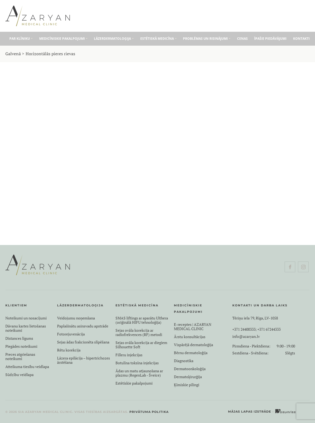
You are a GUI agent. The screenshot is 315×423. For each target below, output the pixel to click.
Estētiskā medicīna (157, 38)
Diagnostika (183, 360)
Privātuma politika (149, 412)
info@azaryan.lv (246, 336)
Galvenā (13, 53)
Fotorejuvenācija (71, 334)
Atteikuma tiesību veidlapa (27, 366)
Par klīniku (19, 38)
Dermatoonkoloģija (190, 368)
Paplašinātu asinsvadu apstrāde (82, 326)
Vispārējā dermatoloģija (193, 344)
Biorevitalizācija (160, 181)
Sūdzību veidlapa (19, 374)
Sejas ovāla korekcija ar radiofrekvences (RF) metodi (138, 332)
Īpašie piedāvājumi (270, 38)
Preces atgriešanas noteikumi (20, 356)
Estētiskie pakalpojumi (134, 383)
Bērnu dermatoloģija (191, 352)
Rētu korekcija (69, 350)
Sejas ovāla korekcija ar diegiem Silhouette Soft (141, 344)
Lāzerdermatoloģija (112, 38)
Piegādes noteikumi (21, 346)
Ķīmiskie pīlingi (186, 384)
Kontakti (301, 38)
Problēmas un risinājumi (205, 38)
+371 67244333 (269, 329)
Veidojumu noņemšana (76, 318)
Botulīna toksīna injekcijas (160, 168)
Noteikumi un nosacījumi (26, 318)
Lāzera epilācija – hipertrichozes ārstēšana (83, 360)
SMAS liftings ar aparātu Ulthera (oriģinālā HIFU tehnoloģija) (141, 320)
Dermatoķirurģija (188, 376)
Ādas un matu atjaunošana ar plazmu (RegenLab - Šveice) (139, 373)
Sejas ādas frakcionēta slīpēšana (83, 342)
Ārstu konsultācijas (189, 336)
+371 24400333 (244, 329)
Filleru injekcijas (128, 355)
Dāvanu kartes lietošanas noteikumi (25, 328)
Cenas (242, 38)
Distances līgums (19, 338)
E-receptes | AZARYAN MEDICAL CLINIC (192, 326)
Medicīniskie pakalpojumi (62, 38)
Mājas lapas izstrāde (249, 411)
